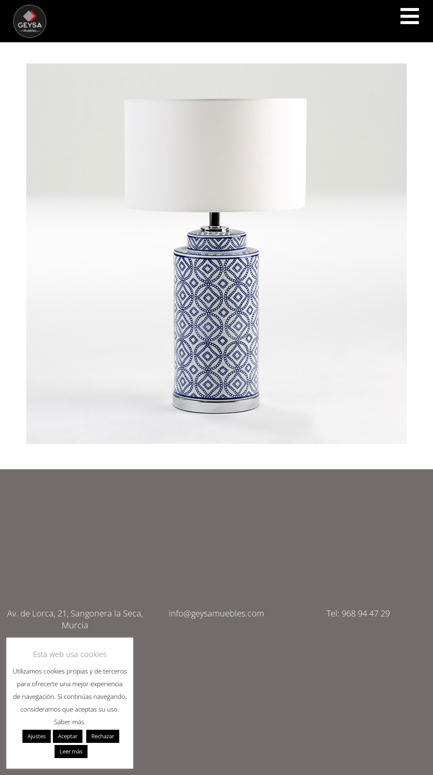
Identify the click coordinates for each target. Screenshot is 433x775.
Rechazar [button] (102, 736)
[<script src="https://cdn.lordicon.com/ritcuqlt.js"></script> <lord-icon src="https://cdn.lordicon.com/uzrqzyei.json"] (409, 16)
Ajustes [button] (36, 736)
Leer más (71, 751)
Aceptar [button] (67, 736)
